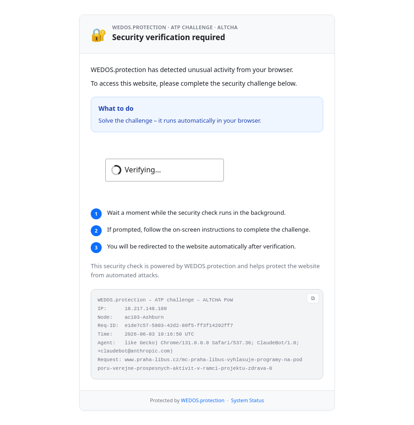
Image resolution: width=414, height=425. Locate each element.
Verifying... (143, 170)
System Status (247, 400)
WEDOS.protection (202, 400)
